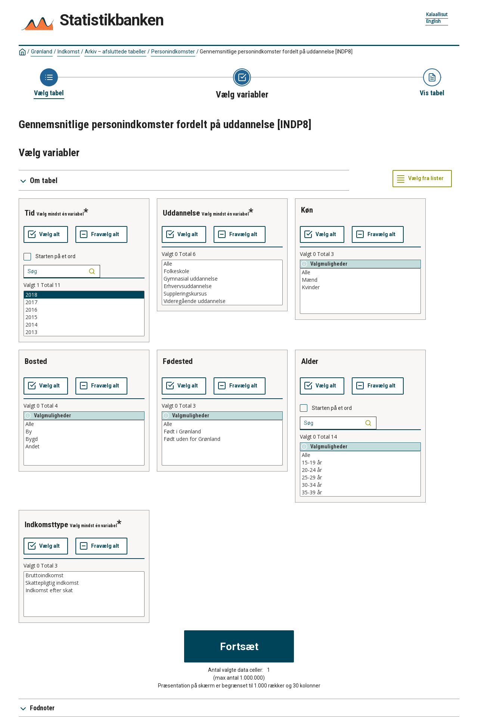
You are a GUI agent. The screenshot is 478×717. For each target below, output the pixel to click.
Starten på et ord (55, 256)
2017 (84, 302)
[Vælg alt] (46, 234)
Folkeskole (222, 271)
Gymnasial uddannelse (222, 278)
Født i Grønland (222, 431)
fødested (178, 361)
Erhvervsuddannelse (222, 286)
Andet (84, 446)
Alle (222, 264)
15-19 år (360, 462)
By (84, 431)
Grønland (41, 52)
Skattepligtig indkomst (84, 583)
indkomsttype (46, 524)
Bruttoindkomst (84, 575)
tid (30, 212)
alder (309, 361)
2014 (84, 324)
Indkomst (69, 52)
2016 (84, 309)
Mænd (360, 280)
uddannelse (181, 212)
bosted (36, 361)
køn (307, 209)
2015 (84, 317)
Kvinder (360, 287)
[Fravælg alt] (101, 234)
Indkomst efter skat (84, 590)
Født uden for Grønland (222, 439)
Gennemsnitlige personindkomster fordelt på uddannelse (276, 52)
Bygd (84, 439)
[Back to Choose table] (49, 83)
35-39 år (360, 492)
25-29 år (360, 477)
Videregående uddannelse (222, 301)
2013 (84, 332)
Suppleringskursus (222, 293)
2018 (84, 295)
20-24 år (360, 470)
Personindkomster (173, 52)
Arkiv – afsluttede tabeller (115, 52)
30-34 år (360, 485)
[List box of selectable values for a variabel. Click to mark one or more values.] (84, 313)
